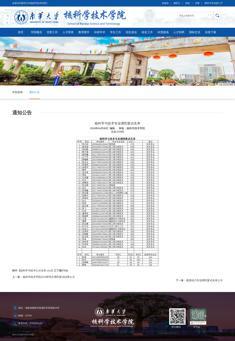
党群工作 (52, 32)
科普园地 (163, 32)
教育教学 (83, 32)
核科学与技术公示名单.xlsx (35, 270)
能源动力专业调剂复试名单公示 (204, 280)
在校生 (165, 3)
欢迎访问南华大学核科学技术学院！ (30, 3)
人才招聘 (178, 32)
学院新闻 (17, 92)
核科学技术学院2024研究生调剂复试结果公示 (49, 277)
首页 (20, 32)
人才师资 (68, 32)
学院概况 (36, 32)
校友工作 (147, 32)
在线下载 (210, 32)
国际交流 (194, 32)
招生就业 (131, 32)
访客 (197, 3)
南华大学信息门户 (213, 3)
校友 (187, 3)
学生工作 (115, 32)
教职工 (177, 3)
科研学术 (99, 32)
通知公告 (34, 92)
